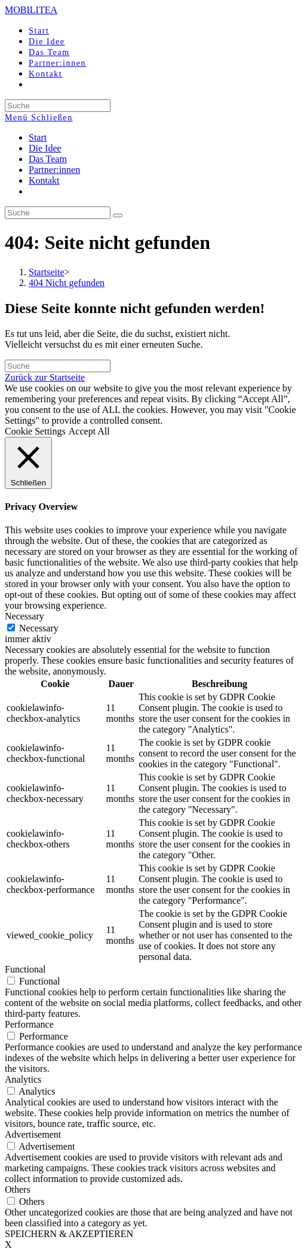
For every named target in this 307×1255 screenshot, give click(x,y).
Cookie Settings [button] (35, 431)
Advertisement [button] (33, 1134)
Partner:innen (54, 170)
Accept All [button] (89, 431)
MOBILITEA (31, 10)
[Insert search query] (57, 212)
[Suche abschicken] (117, 215)
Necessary (39, 628)
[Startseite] (47, 272)
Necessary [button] (24, 616)
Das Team (48, 159)
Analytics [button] (23, 1079)
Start (38, 137)
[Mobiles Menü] (39, 117)
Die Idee (45, 148)
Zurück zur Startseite (45, 377)
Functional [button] (25, 969)
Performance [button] (29, 1024)
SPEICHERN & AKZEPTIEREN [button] (69, 1234)
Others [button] (17, 1189)
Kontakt (44, 180)
